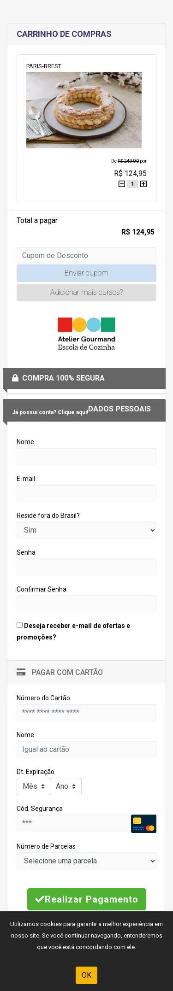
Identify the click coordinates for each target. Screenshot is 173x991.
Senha (26, 552)
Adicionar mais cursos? (86, 292)
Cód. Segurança (40, 808)
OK (86, 975)
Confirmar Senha (41, 589)
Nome (25, 442)
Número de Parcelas (46, 846)
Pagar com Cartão (60, 672)
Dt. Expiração (35, 771)
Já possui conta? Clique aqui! (50, 412)
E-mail (26, 478)
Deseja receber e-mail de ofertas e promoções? (73, 631)
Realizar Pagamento (86, 899)
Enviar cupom (86, 273)
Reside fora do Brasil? (48, 515)
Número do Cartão (43, 698)
